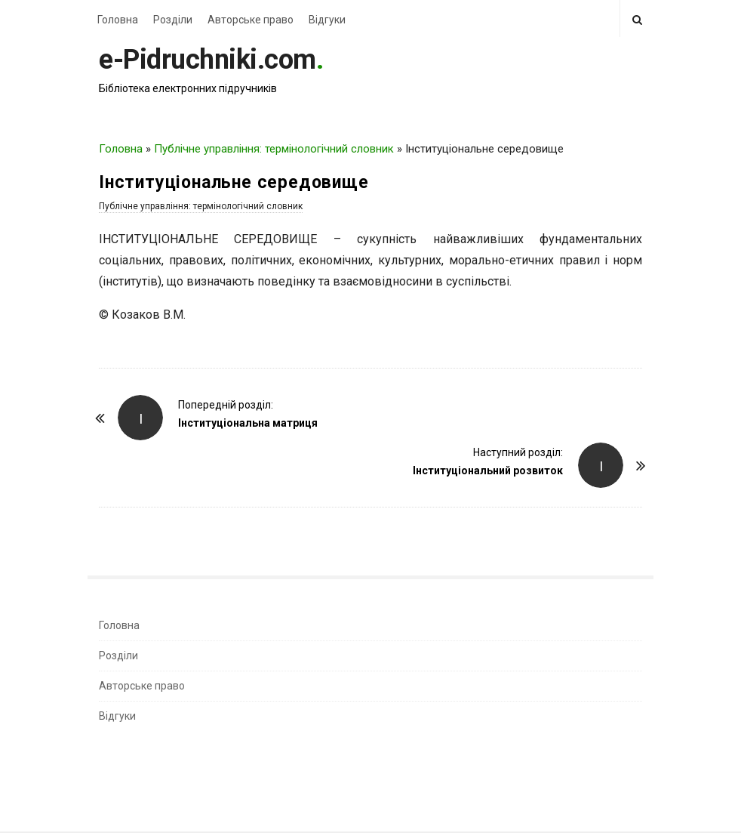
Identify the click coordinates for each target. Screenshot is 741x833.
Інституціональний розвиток (488, 470)
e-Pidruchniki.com (207, 60)
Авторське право (251, 20)
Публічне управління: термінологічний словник (274, 149)
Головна (117, 20)
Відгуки (327, 20)
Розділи (172, 20)
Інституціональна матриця (248, 423)
